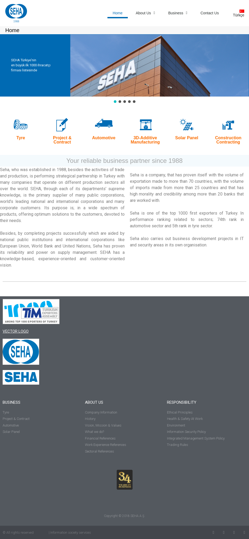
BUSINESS (11, 402)
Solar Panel (186, 138)
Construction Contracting (228, 140)
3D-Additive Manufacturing (145, 140)
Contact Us (210, 13)
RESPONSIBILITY (181, 402)
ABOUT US (94, 402)
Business (177, 13)
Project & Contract (62, 140)
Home (118, 13)
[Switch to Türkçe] (236, 13)
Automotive (103, 138)
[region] (124, 69)
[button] (115, 101)
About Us (145, 13)
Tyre (20, 138)
